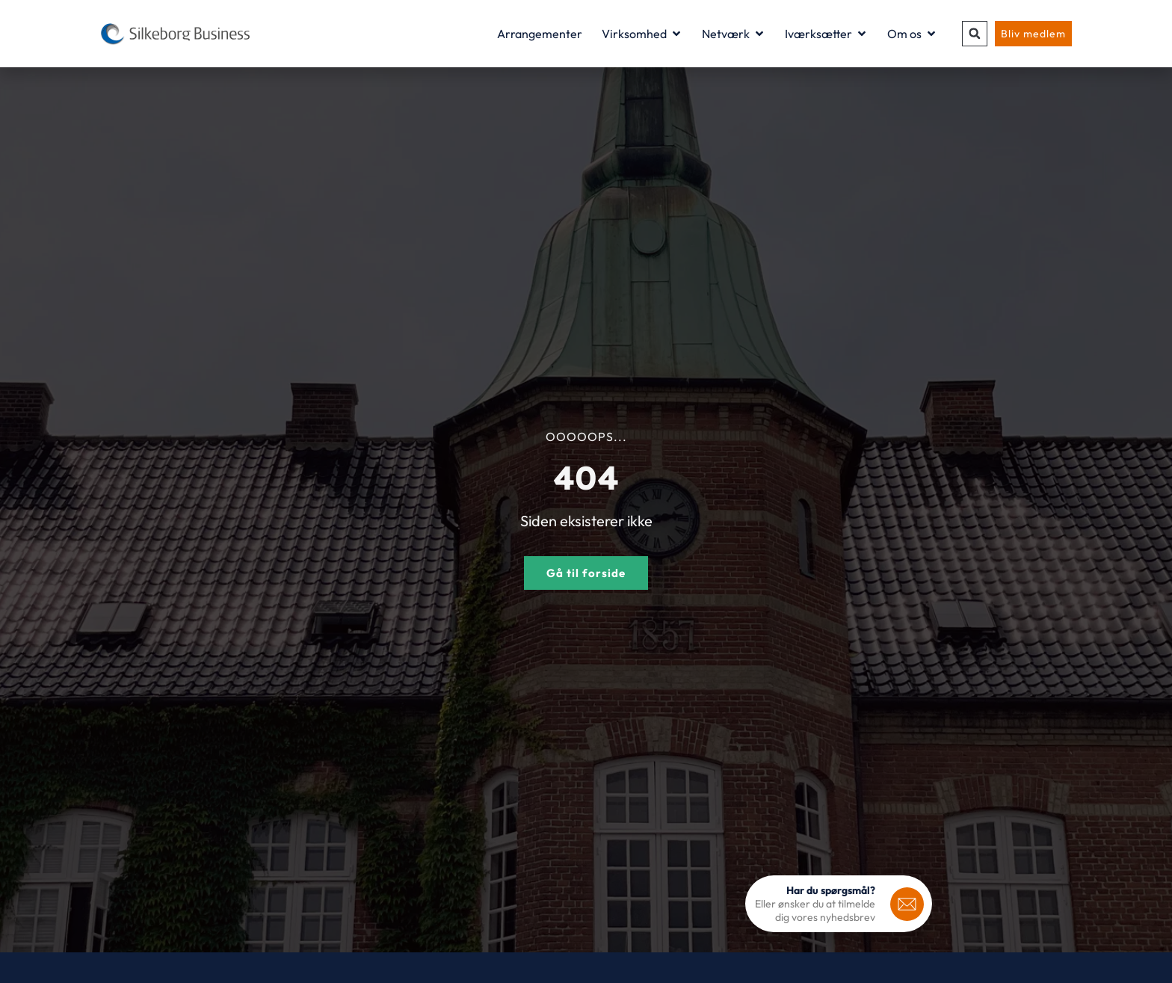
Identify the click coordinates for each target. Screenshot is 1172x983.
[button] (974, 33)
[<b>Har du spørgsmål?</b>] (907, 904)
